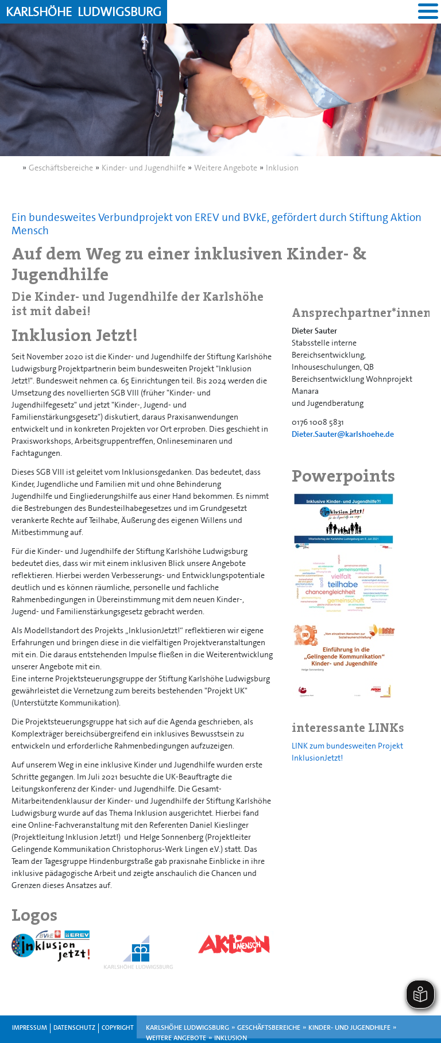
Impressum (29, 1027)
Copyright (118, 1027)
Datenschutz (74, 1027)
